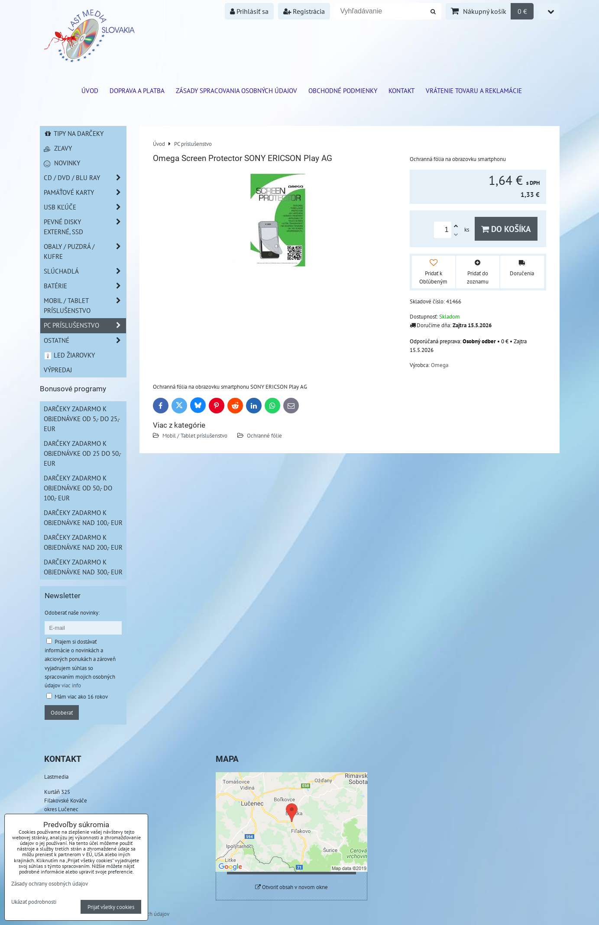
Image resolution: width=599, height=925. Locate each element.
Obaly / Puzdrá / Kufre (85, 251)
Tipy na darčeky (74, 133)
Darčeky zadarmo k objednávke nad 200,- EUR (83, 542)
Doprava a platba (137, 90)
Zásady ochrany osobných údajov (49, 883)
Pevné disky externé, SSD (85, 227)
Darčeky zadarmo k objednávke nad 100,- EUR (83, 517)
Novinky (62, 162)
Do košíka (506, 228)
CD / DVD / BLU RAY (85, 178)
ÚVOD (89, 90)
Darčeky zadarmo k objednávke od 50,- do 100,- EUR (78, 488)
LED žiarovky (69, 355)
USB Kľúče (85, 207)
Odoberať (62, 712)
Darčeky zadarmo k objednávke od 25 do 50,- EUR (82, 453)
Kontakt (401, 90)
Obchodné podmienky (342, 90)
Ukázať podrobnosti (33, 902)
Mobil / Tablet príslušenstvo (194, 435)
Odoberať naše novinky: (72, 612)
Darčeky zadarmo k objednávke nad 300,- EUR (83, 567)
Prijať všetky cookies (110, 906)
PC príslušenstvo (85, 325)
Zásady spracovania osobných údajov (236, 90)
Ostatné (85, 340)
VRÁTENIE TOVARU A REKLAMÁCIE (474, 90)
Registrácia (304, 11)
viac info (71, 685)
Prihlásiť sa (249, 11)
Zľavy (58, 148)
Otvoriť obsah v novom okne (291, 887)
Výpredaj (58, 369)
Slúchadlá (85, 271)
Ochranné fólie (264, 435)
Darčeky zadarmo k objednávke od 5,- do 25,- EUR (82, 418)
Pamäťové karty (85, 192)
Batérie (85, 286)
